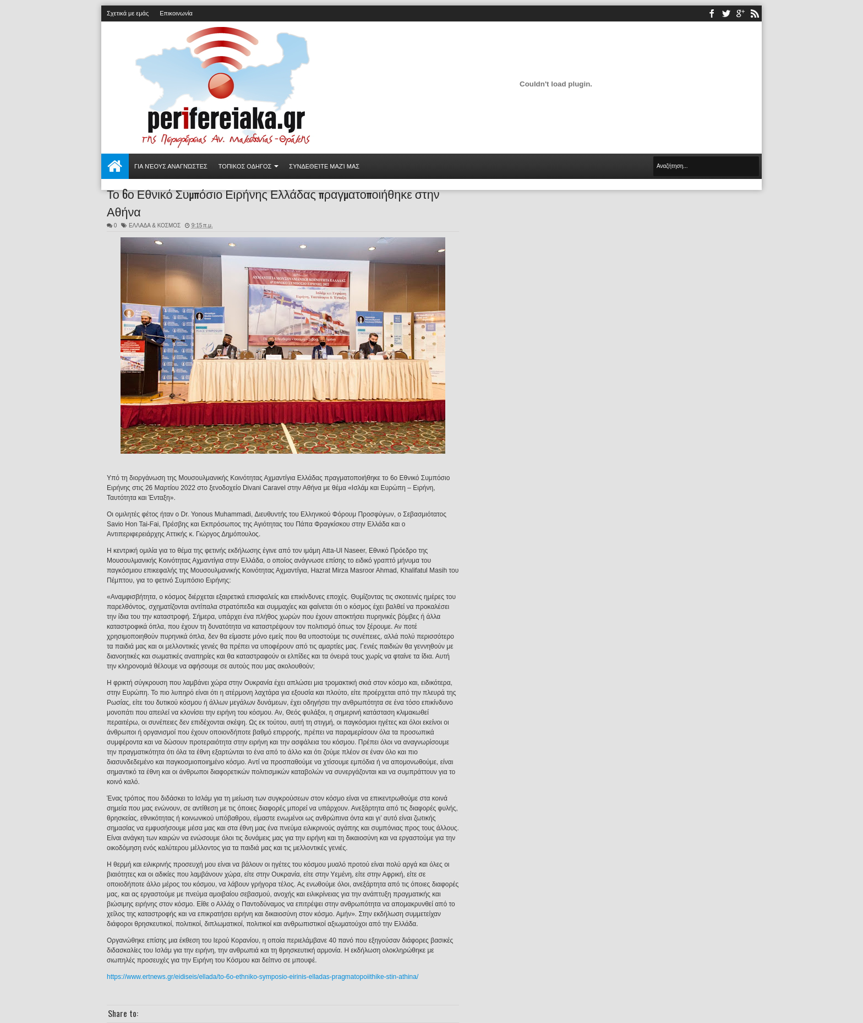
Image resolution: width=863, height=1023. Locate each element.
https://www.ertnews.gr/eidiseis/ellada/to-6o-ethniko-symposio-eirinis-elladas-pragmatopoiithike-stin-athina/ (262, 977)
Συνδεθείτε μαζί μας (324, 166)
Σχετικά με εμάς (128, 13)
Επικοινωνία (176, 13)
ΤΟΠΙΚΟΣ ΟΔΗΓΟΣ (245, 166)
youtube (740, 13)
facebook (711, 13)
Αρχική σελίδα (115, 166)
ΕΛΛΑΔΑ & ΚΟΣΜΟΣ (155, 225)
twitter (726, 13)
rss (754, 13)
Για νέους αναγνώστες (170, 166)
